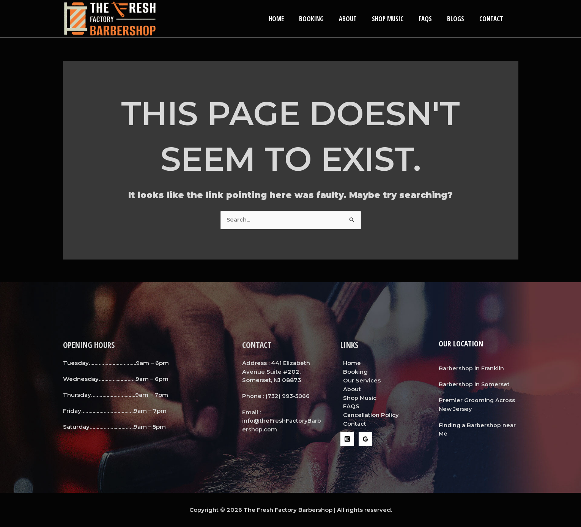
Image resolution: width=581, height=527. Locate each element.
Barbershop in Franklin (471, 368)
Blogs (459, 18)
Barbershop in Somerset (474, 384)
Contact (492, 18)
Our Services (359, 380)
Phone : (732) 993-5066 (276, 396)
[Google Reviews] (365, 438)
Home (291, 18)
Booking (324, 18)
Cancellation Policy (368, 414)
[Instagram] (347, 438)
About (358, 18)
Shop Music (395, 18)
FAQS (431, 18)
